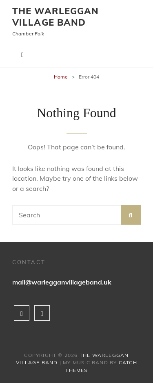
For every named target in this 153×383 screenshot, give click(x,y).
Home (61, 77)
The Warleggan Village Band (55, 16)
